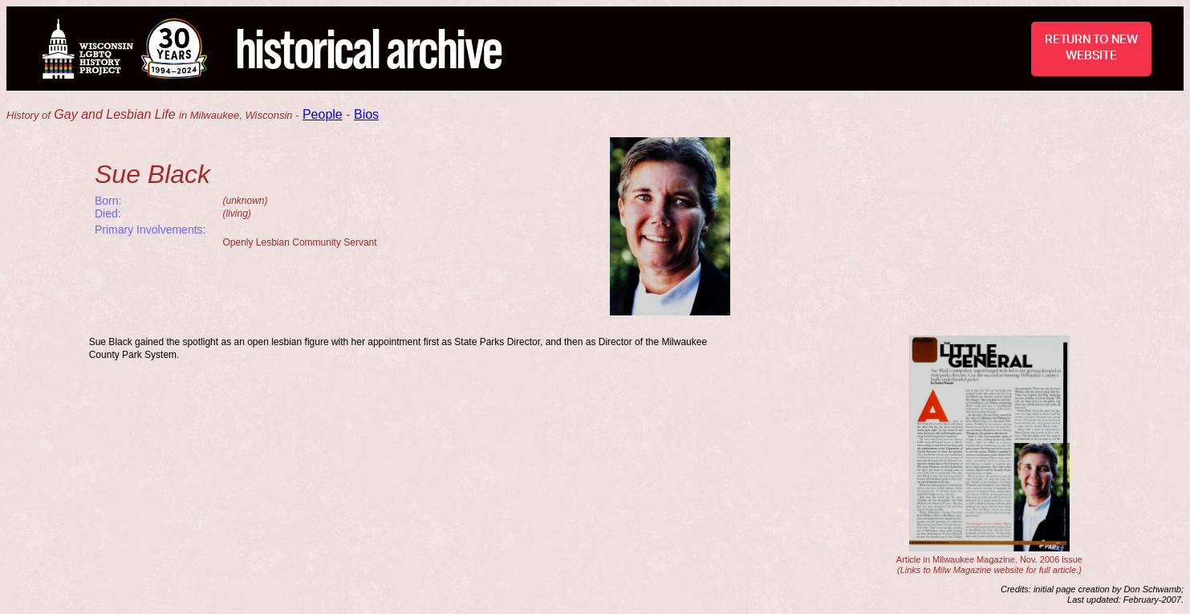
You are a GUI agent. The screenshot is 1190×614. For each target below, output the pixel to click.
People (323, 114)
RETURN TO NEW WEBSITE (1091, 48)
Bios (366, 114)
